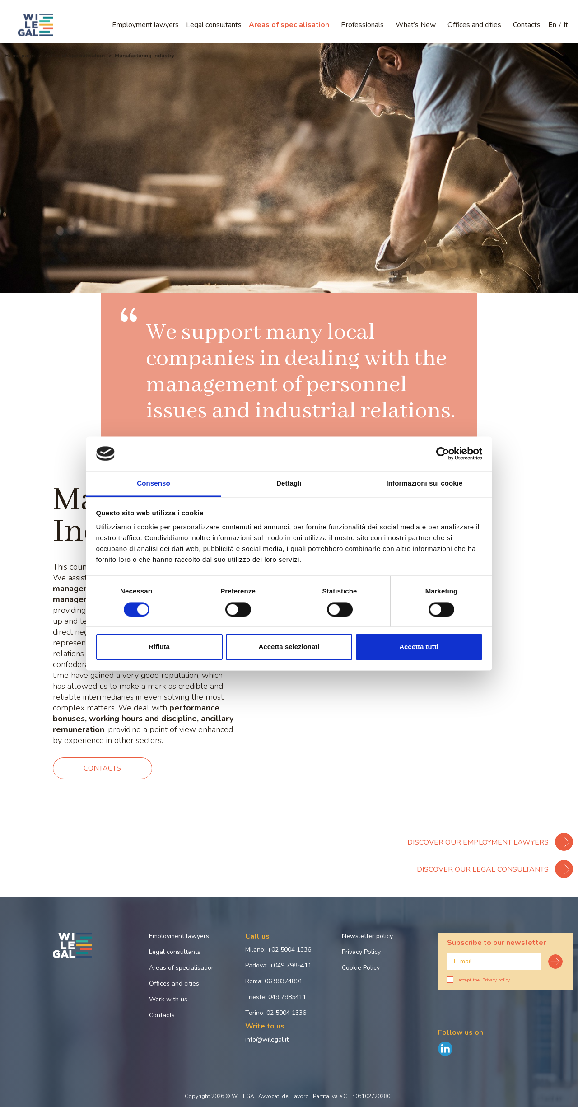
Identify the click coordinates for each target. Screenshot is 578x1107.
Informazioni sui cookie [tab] (425, 483)
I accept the (478, 980)
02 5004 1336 (286, 1012)
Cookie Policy (361, 967)
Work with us (168, 999)
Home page (20, 55)
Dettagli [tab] (289, 483)
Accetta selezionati (288, 647)
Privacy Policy (361, 951)
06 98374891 (284, 981)
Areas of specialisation (289, 25)
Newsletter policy (367, 936)
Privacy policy (496, 980)
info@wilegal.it (267, 1039)
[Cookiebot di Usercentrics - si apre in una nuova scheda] (442, 453)
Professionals (362, 25)
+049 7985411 (291, 965)
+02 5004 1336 (289, 949)
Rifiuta (159, 647)
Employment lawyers (145, 25)
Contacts (527, 25)
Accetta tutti (418, 647)
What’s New (416, 25)
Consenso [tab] (153, 483)
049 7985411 (287, 997)
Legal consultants (214, 25)
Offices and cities (474, 25)
